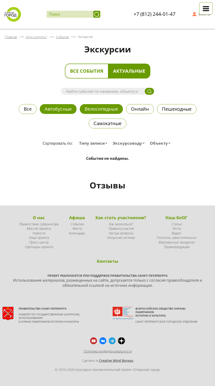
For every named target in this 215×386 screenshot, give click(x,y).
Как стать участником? (120, 217)
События (77, 224)
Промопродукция (176, 247)
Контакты (107, 261)
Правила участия (121, 228)
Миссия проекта (39, 228)
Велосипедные (101, 109)
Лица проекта (38, 237)
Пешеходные (176, 109)
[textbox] (94, 143)
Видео (176, 233)
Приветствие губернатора (38, 224)
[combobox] (94, 143)
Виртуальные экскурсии (176, 242)
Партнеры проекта (39, 247)
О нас (39, 217)
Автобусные (58, 109)
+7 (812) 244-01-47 (154, 14)
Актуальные (129, 71)
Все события (86, 71)
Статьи (176, 224)
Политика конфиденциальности (108, 351)
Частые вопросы (120, 233)
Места (77, 228)
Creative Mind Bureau (116, 360)
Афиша (77, 217)
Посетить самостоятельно (176, 237)
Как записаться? (121, 224)
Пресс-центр (38, 242)
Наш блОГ (176, 217)
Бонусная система (120, 237)
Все (28, 109)
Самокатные (107, 123)
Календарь (77, 233)
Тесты (176, 228)
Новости (38, 233)
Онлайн (140, 109)
